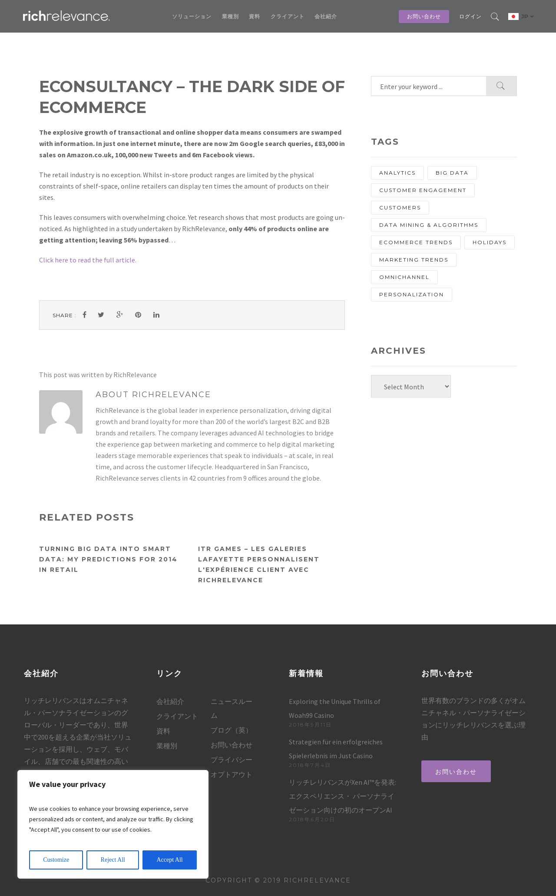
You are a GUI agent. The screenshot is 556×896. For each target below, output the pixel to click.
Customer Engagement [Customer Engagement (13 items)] (423, 190)
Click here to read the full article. (87, 260)
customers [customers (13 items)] (400, 207)
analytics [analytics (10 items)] (397, 172)
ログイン (470, 16)
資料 (254, 16)
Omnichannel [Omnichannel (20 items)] (404, 277)
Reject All (113, 859)
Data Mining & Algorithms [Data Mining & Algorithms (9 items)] (428, 225)
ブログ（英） (231, 730)
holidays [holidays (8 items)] (489, 242)
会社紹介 (325, 16)
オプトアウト (231, 774)
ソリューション (192, 16)
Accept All (169, 859)
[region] (112, 824)
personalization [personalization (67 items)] (411, 294)
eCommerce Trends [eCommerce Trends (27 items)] (416, 242)
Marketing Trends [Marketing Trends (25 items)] (413, 259)
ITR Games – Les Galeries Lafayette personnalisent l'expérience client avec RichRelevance (259, 564)
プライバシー (231, 759)
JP (527, 16)
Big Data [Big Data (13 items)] (452, 172)
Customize (56, 859)
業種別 (230, 16)
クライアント (287, 16)
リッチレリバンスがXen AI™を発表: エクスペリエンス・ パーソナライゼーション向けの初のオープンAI (342, 796)
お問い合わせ (424, 16)
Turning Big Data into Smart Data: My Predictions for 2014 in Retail (108, 559)
